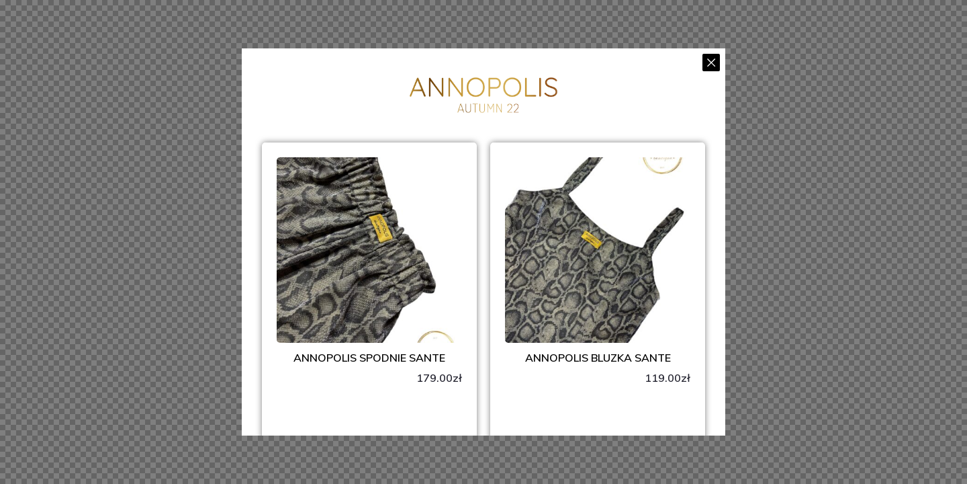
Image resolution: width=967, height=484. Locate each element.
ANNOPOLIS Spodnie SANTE (369, 357)
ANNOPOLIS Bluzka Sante (598, 357)
